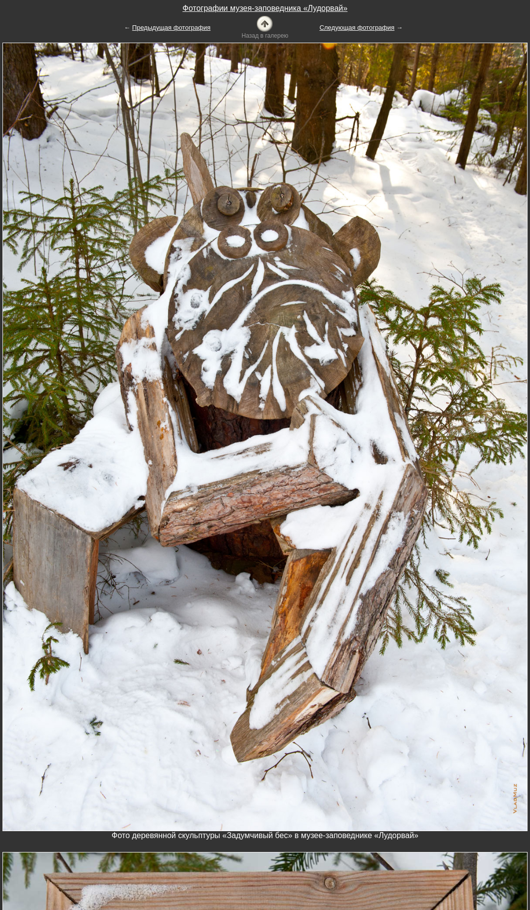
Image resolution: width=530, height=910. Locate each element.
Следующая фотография (356, 27)
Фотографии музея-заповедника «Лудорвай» (265, 8)
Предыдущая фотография (171, 27)
